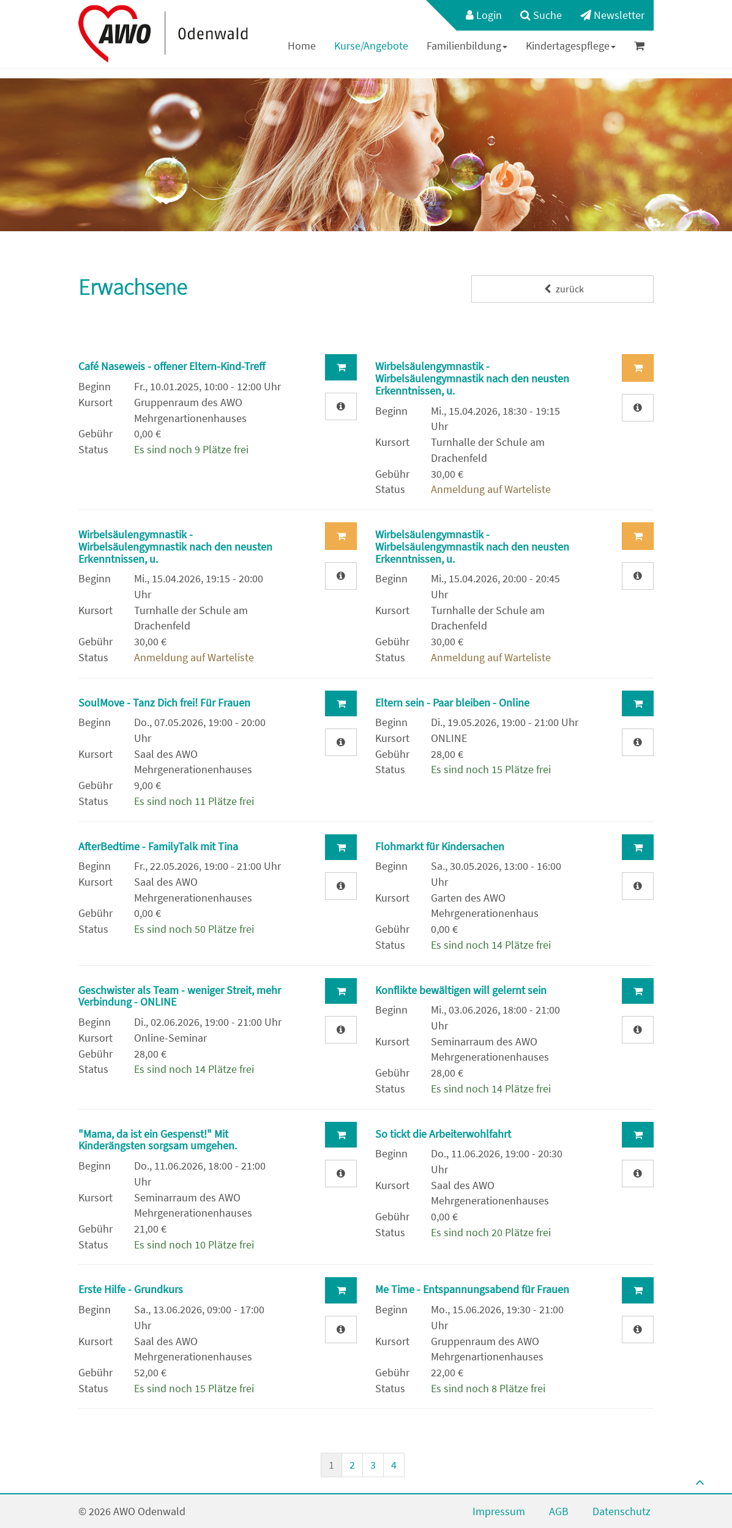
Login (484, 15)
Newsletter (612, 15)
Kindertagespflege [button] (571, 46)
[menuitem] (477, 15)
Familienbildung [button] (467, 46)
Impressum (498, 1511)
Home (302, 46)
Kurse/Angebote (371, 46)
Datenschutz (621, 1511)
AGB (559, 1511)
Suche (541, 15)
